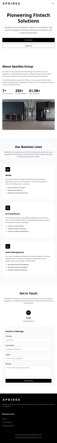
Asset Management (8, 426)
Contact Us (28, 46)
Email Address (10, 345)
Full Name (8, 336)
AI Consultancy (7, 422)
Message (8, 364)
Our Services (29, 40)
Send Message (28, 381)
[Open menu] (53, 3)
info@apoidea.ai (28, 321)
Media (4, 419)
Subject (7, 354)
